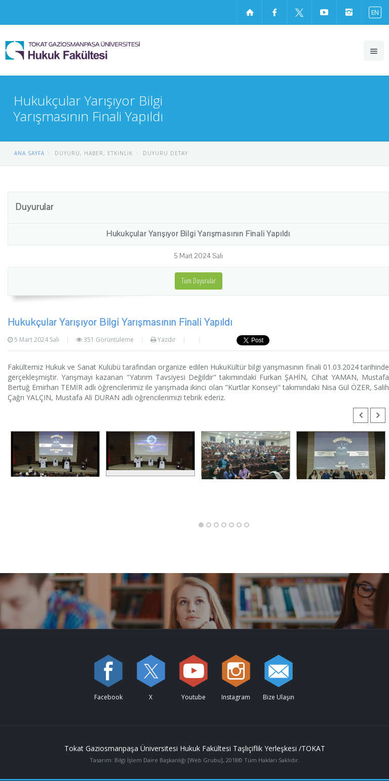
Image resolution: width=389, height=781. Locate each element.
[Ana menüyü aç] (374, 51)
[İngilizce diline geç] (372, 12)
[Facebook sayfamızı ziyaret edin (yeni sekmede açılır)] (274, 12)
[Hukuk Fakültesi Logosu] (98, 50)
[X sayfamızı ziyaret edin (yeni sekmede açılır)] (299, 12)
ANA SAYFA (29, 153)
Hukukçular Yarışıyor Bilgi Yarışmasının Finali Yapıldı (198, 234)
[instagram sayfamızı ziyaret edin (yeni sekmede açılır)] (349, 12)
